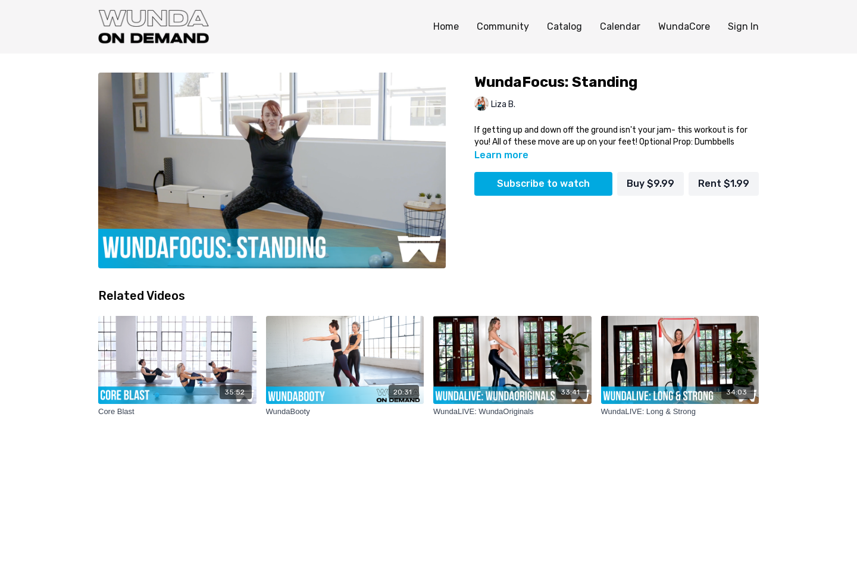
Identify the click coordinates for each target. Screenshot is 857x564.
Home (446, 26)
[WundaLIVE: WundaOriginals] (512, 412)
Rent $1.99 (723, 183)
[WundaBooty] (345, 412)
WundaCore (684, 26)
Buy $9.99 (650, 183)
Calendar (620, 26)
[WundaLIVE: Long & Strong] (680, 412)
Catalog (564, 26)
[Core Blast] (177, 412)
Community (503, 26)
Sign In (743, 26)
